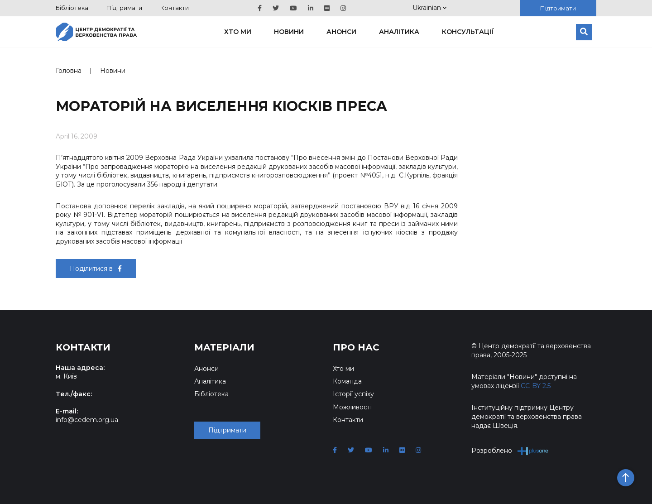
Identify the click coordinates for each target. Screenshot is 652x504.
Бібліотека (72, 7)
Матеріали (224, 347)
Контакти (174, 7)
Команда (347, 381)
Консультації (468, 32)
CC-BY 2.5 (536, 386)
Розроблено (510, 451)
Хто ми (237, 32)
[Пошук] (584, 32)
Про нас (356, 347)
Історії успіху (353, 394)
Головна (69, 71)
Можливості (352, 407)
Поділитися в (96, 268)
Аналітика (399, 32)
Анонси (341, 32)
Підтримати (124, 7)
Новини (289, 32)
